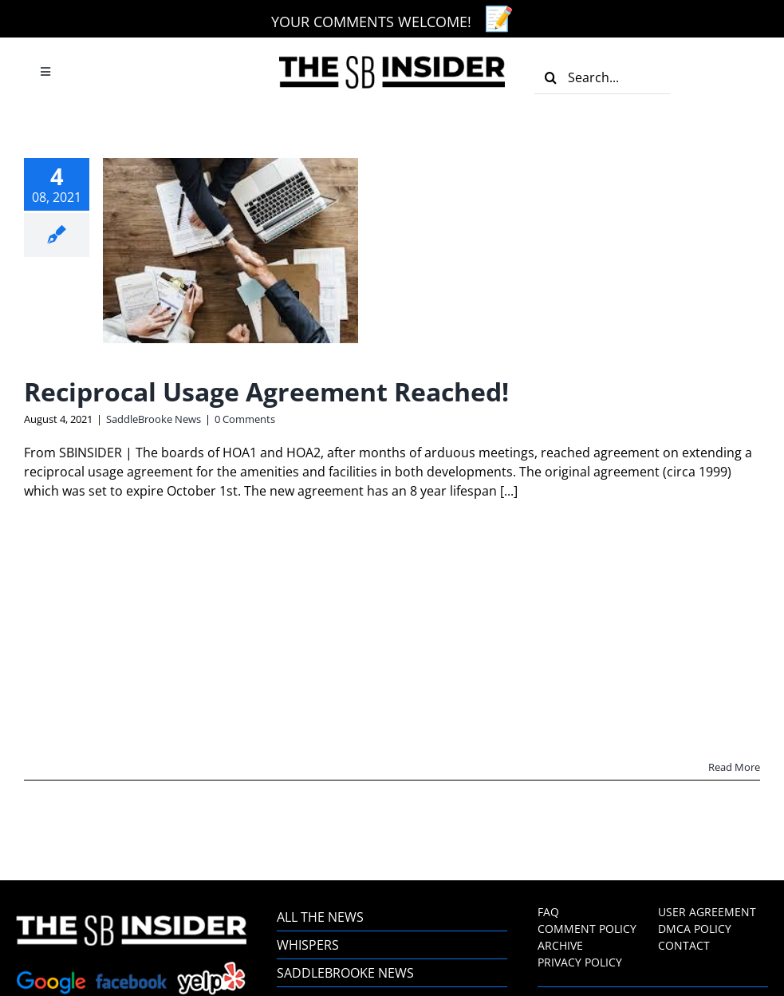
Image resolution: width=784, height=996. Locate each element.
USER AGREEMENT (707, 911)
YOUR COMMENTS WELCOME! (371, 21)
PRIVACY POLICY (580, 962)
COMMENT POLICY (587, 928)
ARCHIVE (560, 945)
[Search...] (602, 77)
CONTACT (684, 945)
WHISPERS (308, 945)
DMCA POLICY (694, 928)
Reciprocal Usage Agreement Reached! (266, 391)
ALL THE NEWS (322, 917)
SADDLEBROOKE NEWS (345, 973)
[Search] (551, 77)
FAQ (548, 911)
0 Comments (245, 419)
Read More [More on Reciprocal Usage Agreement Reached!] (734, 767)
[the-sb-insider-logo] (392, 62)
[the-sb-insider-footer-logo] (131, 922)
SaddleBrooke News (153, 419)
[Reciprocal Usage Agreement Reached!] (230, 250)
